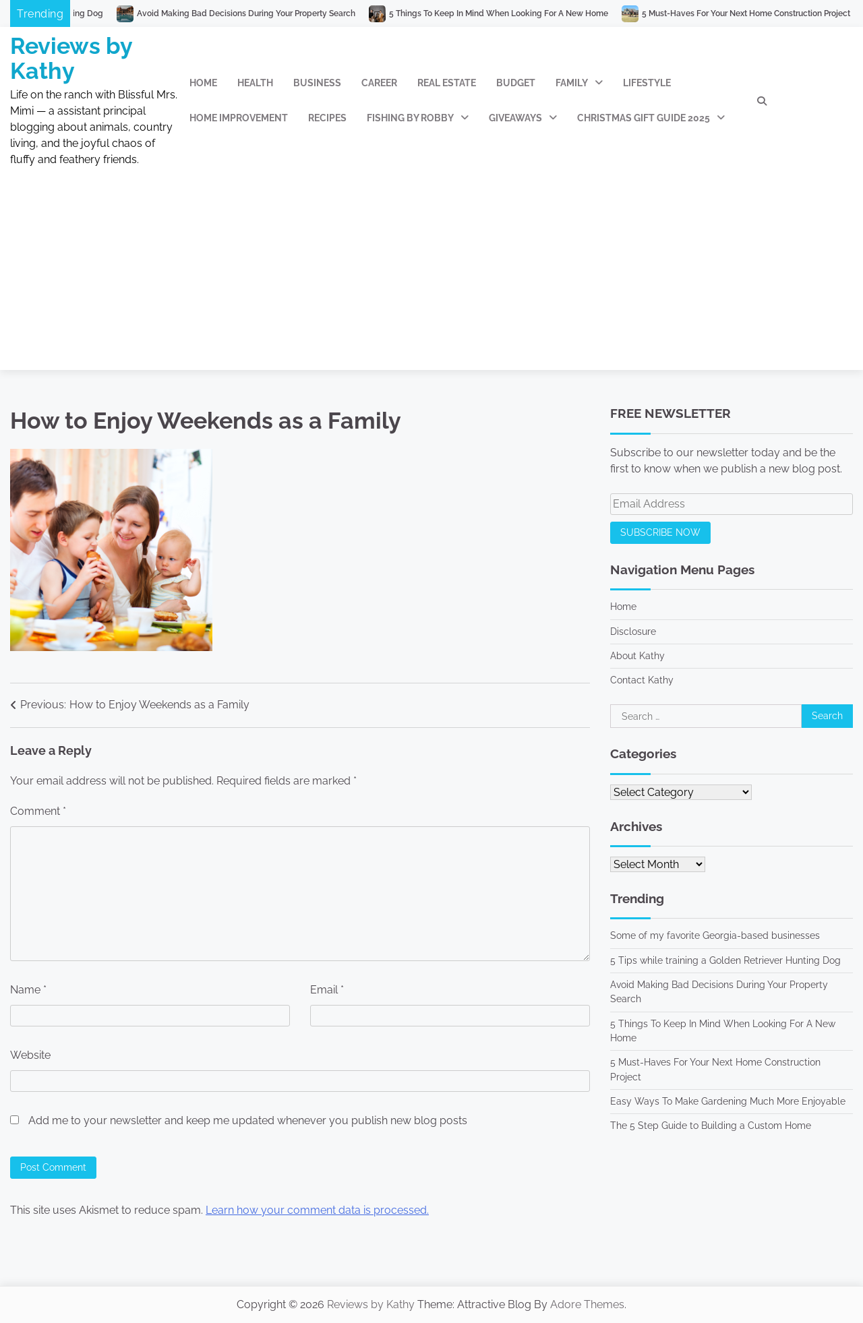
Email (327, 989)
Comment (38, 811)
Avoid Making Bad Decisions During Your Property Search (257, 13)
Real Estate (446, 83)
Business (317, 83)
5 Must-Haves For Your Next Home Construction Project (757, 13)
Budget (515, 83)
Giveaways (515, 118)
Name (28, 989)
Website (30, 1055)
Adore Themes (587, 1304)
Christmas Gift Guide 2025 (643, 118)
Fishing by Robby (410, 118)
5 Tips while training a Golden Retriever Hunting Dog (725, 960)
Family (572, 83)
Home (203, 83)
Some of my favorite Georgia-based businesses (715, 935)
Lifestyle (647, 83)
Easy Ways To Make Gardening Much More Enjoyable (727, 1101)
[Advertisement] (431, 275)
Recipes (327, 118)
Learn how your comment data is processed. (317, 1210)
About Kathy (637, 655)
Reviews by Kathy (71, 58)
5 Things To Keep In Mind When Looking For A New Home (509, 13)
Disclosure (633, 631)
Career (379, 83)
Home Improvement (238, 118)
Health (255, 83)
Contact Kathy (642, 680)
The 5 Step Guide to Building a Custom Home (710, 1125)
